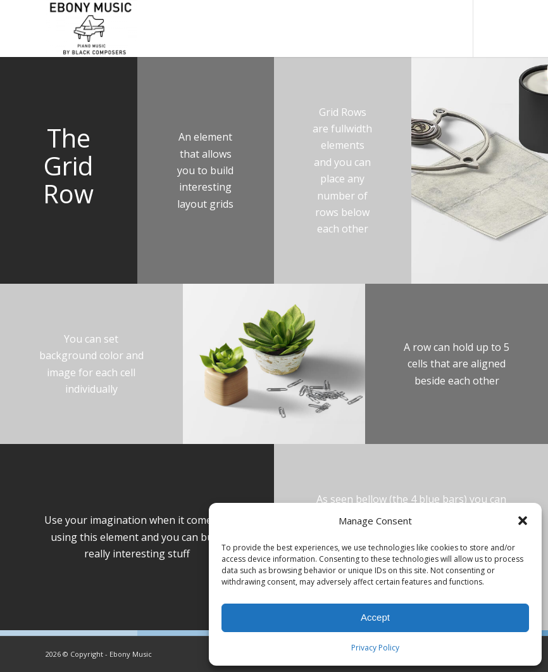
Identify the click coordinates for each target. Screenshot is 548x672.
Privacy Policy (375, 647)
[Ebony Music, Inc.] (91, 28)
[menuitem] (423, 28)
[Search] (423, 28)
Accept (375, 617)
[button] (522, 520)
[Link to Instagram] (492, 28)
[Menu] (450, 28)
